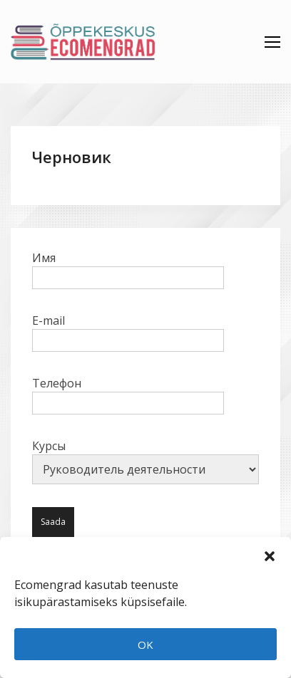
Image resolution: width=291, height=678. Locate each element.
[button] (269, 555)
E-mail (128, 330)
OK (145, 644)
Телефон (128, 393)
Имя (128, 268)
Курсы (145, 461)
